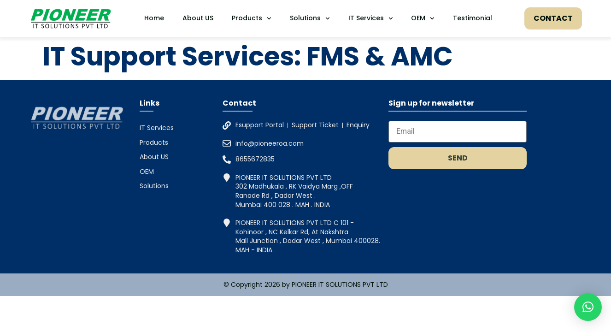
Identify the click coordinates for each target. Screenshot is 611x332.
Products (251, 18)
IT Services (370, 18)
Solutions (310, 18)
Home (154, 18)
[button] (588, 307)
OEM (423, 18)
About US (197, 18)
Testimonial (472, 18)
